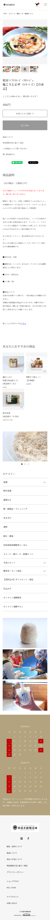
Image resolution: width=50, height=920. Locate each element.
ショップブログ (13, 881)
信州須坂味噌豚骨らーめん (15, 545)
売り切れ (25, 125)
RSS (8, 887)
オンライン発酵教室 (12, 597)
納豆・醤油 (8, 536)
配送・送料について (14, 846)
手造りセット (9, 562)
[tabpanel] (25, 446)
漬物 (5, 526)
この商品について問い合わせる (15, 148)
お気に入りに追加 (25, 113)
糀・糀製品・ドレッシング (15, 508)
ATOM (13, 887)
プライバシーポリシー (15, 872)
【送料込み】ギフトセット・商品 (18, 579)
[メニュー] (45, 4)
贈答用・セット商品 (12, 570)
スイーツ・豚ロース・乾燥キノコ (21, 13)
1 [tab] (22, 464)
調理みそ (7, 499)
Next (44, 42)
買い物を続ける (9, 154)
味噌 (5, 482)
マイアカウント (13, 896)
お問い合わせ (12, 903)
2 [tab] (25, 464)
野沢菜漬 (7, 490)
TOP (4, 13)
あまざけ (7, 517)
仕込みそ (7, 588)
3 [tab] (28, 464)
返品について (8, 137)
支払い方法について (14, 859)
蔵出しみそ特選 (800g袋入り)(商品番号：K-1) (10, 380)
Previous (6, 42)
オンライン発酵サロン (13, 606)
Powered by (25, 915)
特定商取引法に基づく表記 (13, 142)
